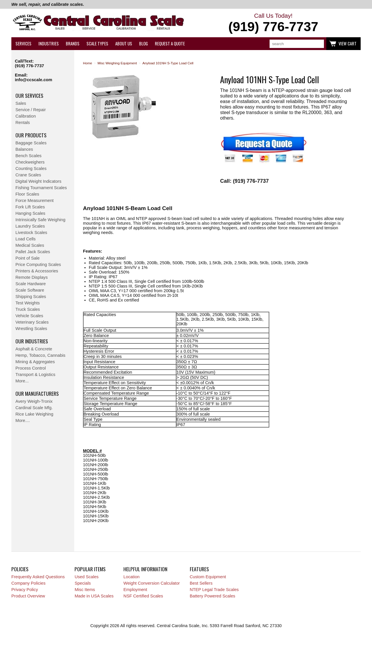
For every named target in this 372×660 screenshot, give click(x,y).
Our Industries (31, 341)
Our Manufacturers (37, 393)
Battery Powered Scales (212, 596)
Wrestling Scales (31, 328)
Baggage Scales (31, 143)
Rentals (22, 122)
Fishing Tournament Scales (41, 187)
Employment (135, 589)
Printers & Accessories (36, 271)
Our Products (31, 135)
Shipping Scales (30, 296)
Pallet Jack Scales (32, 251)
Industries (48, 43)
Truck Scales (27, 309)
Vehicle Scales (29, 315)
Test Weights (27, 303)
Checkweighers (30, 162)
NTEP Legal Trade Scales (214, 589)
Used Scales (86, 576)
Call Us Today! (273, 23)
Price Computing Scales (38, 264)
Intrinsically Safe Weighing (40, 219)
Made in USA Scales (94, 596)
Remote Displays (31, 277)
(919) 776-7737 (29, 65)
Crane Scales (28, 175)
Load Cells (25, 239)
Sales (20, 103)
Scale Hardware (30, 283)
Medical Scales (29, 245)
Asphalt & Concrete (33, 349)
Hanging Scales (30, 213)
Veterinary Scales (32, 322)
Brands (72, 43)
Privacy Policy (24, 589)
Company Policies (28, 583)
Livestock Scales (31, 232)
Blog (143, 43)
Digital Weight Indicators (38, 181)
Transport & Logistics (35, 374)
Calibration (25, 116)
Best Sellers (201, 583)
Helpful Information (145, 569)
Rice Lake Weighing (34, 414)
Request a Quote (170, 43)
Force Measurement (34, 200)
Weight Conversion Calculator (151, 583)
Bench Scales (28, 155)
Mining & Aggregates (35, 361)
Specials (83, 583)
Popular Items (90, 569)
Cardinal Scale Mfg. (34, 407)
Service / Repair (30, 109)
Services (23, 43)
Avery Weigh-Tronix (34, 401)
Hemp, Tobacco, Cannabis (40, 355)
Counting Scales (31, 168)
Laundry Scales (30, 226)
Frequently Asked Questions (38, 576)
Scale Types (97, 43)
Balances (24, 149)
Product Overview (28, 596)
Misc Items (85, 589)
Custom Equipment (208, 576)
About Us (123, 43)
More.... (22, 420)
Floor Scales (27, 194)
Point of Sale (27, 258)
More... (22, 381)
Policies (20, 569)
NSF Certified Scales (143, 596)
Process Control (30, 368)
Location (131, 576)
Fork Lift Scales (30, 207)
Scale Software (29, 290)
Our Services (29, 95)
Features (199, 569)
